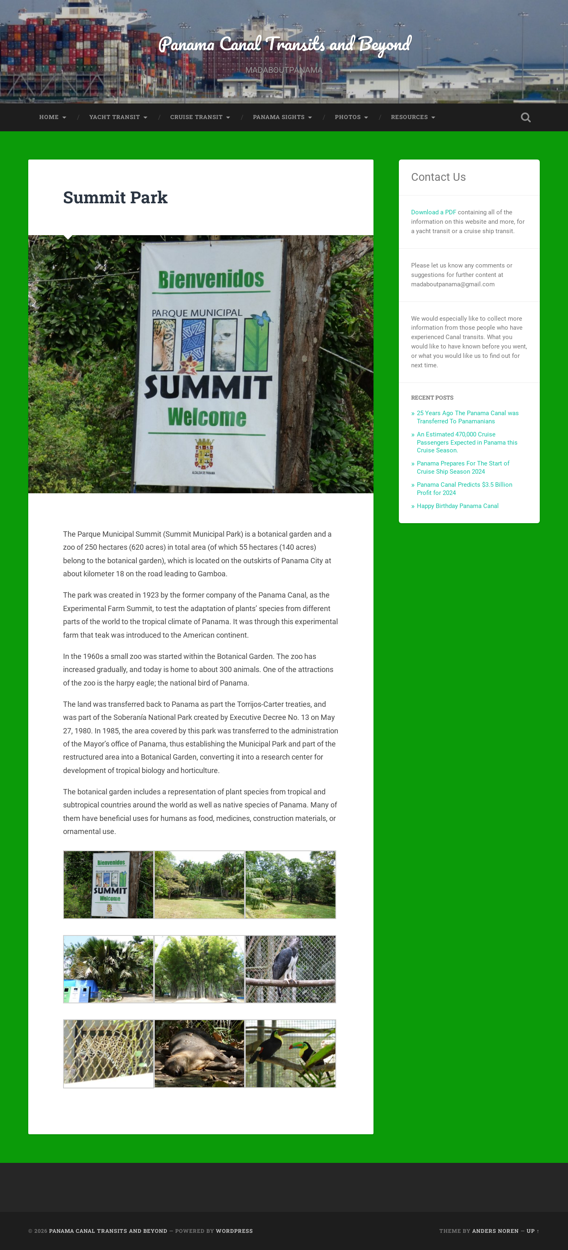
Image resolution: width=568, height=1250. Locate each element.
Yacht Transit (114, 117)
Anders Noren (495, 1231)
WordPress (234, 1231)
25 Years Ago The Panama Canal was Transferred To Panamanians (468, 417)
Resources (409, 117)
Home (49, 117)
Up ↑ (533, 1231)
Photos (348, 117)
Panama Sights (279, 117)
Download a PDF (433, 212)
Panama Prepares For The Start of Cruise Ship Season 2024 (463, 467)
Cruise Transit (196, 117)
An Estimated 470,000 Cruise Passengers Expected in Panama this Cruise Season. (467, 442)
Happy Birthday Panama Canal (458, 506)
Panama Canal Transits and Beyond (284, 43)
